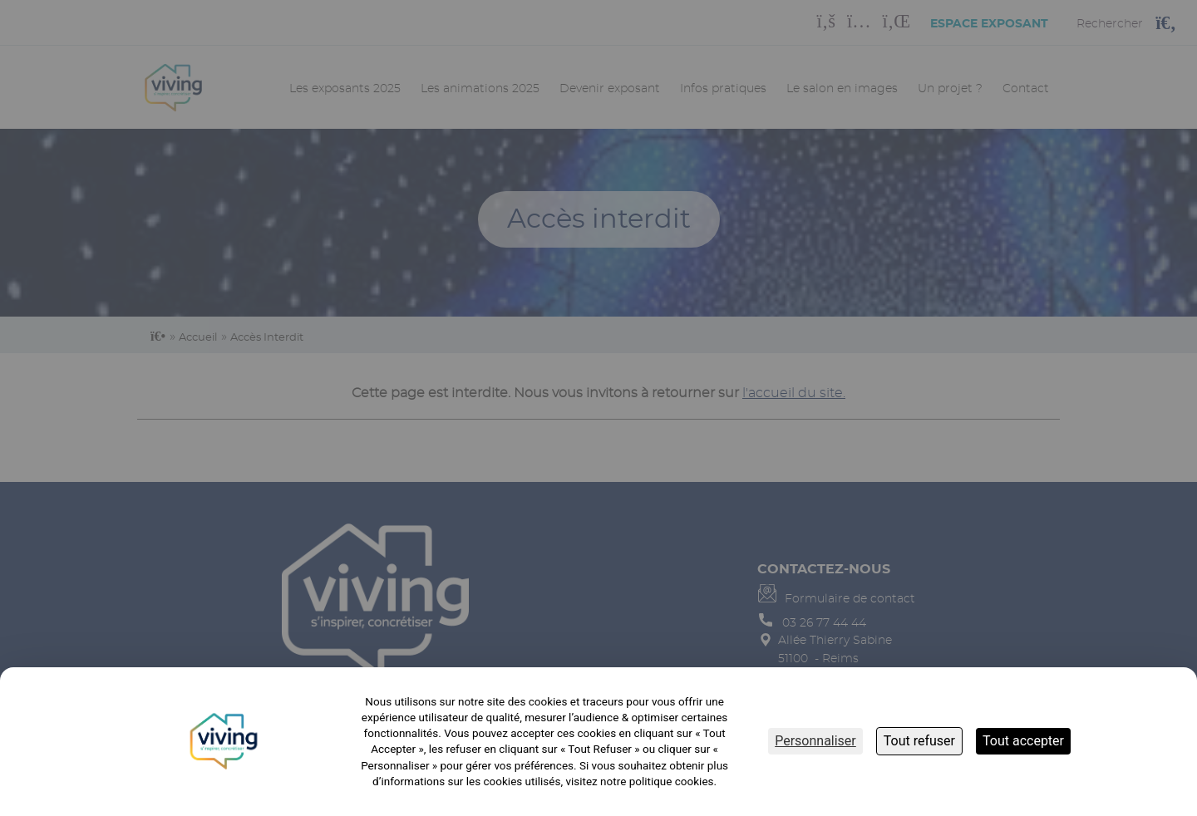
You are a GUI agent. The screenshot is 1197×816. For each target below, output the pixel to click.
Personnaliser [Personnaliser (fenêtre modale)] (815, 741)
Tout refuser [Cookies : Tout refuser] (919, 741)
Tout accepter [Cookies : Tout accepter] (1023, 741)
